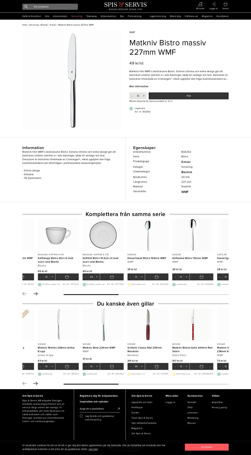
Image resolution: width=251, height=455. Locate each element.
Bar (122, 16)
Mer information (138, 86)
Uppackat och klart (141, 402)
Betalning (193, 417)
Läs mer (93, 449)
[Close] (207, 447)
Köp (189, 95)
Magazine (207, 16)
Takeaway (91, 16)
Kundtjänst (222, 16)
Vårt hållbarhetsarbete (144, 423)
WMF (185, 192)
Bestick (186, 172)
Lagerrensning (158, 16)
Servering (76, 16)
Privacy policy (219, 407)
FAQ (190, 407)
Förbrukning (135, 16)
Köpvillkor (217, 402)
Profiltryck (137, 407)
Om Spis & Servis (141, 433)
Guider (135, 412)
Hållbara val (191, 16)
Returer (192, 423)
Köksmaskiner (108, 16)
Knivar (186, 162)
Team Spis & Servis (142, 417)
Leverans (193, 412)
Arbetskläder (60, 16)
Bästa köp (175, 16)
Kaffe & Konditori (31, 16)
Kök (47, 16)
